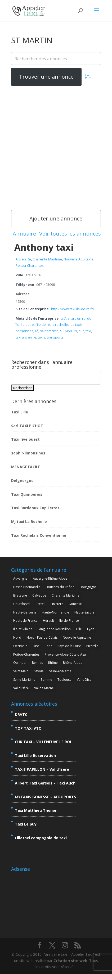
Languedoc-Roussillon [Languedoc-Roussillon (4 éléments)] (54, 629)
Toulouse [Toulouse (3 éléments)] (64, 679)
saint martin (49, 331)
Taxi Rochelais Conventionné (38, 535)
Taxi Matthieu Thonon (36, 810)
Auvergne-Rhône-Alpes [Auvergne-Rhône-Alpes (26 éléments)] (50, 578)
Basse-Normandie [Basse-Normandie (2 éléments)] (27, 587)
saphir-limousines (28, 453)
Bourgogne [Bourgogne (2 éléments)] (88, 587)
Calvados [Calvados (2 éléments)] (39, 595)
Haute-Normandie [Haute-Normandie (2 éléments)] (55, 612)
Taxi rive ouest (25, 439)
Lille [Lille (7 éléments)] (79, 629)
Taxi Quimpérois (26, 494)
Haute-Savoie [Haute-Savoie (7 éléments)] (84, 612)
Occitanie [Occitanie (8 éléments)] (20, 646)
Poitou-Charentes (30, 265)
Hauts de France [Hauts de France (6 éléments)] (25, 620)
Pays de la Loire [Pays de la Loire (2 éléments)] (69, 646)
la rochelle (60, 324)
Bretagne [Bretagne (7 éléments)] (20, 595)
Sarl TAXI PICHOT (27, 425)
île (17, 324)
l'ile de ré (42, 324)
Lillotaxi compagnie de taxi (41, 837)
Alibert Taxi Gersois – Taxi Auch (45, 783)
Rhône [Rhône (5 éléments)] (53, 662)
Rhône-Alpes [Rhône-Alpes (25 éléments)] (72, 662)
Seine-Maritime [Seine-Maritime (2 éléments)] (24, 679)
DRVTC (21, 714)
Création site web (70, 960)
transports (55, 337)
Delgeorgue (22, 480)
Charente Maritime (47, 259)
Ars (67, 318)
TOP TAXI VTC (28, 728)
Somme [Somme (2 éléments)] (46, 679)
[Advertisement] (56, 148)
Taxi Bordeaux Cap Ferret (35, 507)
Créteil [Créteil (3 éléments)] (40, 604)
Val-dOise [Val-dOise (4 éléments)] (84, 679)
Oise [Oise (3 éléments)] (36, 646)
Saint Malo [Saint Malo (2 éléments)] (21, 671)
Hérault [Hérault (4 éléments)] (48, 620)
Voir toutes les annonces (70, 234)
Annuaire (24, 234)
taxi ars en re (26, 337)
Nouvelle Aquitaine (78, 259)
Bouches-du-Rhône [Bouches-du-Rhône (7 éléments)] (60, 587)
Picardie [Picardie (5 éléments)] (92, 646)
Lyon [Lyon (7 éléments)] (90, 629)
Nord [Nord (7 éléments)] (17, 637)
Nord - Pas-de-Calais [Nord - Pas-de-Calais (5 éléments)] (41, 637)
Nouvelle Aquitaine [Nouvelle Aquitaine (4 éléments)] (77, 637)
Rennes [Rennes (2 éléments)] (37, 662)
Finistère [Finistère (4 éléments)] (57, 604)
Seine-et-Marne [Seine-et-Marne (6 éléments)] (60, 671)
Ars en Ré (23, 259)
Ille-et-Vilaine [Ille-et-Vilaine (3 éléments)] (22, 629)
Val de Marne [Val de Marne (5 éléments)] (44, 688)
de (89, 318)
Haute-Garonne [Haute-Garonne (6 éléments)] (25, 612)
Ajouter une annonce (55, 218)
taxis (41, 337)
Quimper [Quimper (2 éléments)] (20, 662)
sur (81, 331)
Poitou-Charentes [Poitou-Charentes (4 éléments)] (26, 654)
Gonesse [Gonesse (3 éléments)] (75, 604)
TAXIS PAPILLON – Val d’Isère (42, 769)
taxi (88, 331)
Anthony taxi (44, 247)
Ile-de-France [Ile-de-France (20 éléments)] (69, 620)
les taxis (76, 324)
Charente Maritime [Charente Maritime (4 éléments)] (65, 595)
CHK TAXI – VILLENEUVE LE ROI (43, 741)
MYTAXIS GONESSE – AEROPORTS (45, 796)
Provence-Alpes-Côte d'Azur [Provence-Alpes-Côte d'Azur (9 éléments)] (66, 654)
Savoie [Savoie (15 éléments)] (39, 671)
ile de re (27, 324)
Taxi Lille (19, 411)
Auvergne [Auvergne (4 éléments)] (20, 578)
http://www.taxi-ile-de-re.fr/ (72, 309)
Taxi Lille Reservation (35, 755)
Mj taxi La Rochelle (29, 521)
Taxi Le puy (26, 824)
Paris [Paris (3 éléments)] (48, 646)
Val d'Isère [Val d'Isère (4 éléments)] (21, 688)
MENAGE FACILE (25, 466)
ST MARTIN (68, 331)
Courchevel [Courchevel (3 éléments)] (21, 604)
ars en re (78, 318)
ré (36, 331)
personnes (24, 331)
